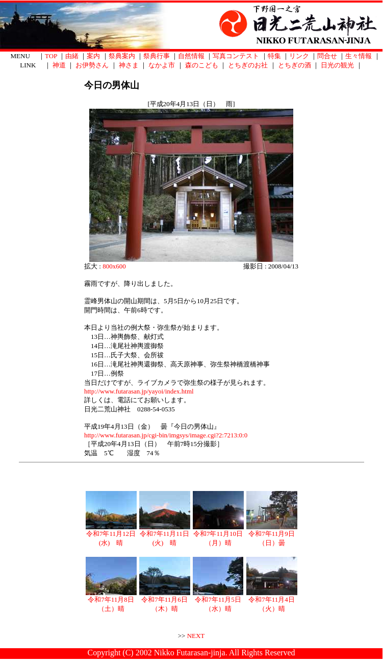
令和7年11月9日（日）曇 (271, 535)
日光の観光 (337, 65)
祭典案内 (122, 56)
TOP (51, 56)
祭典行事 (156, 56)
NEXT (196, 636)
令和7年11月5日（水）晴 (218, 600)
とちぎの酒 (294, 65)
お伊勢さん (92, 65)
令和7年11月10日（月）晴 (218, 535)
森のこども (201, 65)
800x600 (114, 266)
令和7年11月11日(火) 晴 (164, 535)
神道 (59, 65)
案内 (93, 56)
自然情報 (191, 56)
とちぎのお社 (248, 65)
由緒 (72, 56)
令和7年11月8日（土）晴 (111, 600)
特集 (274, 56)
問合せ (327, 56)
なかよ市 (161, 65)
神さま (129, 65)
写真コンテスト (236, 56)
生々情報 (358, 56)
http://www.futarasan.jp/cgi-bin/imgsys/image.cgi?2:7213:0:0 (165, 435)
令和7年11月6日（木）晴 (164, 600)
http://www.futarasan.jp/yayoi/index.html (139, 391)
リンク (299, 56)
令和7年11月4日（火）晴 (271, 600)
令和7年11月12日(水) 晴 (111, 535)
